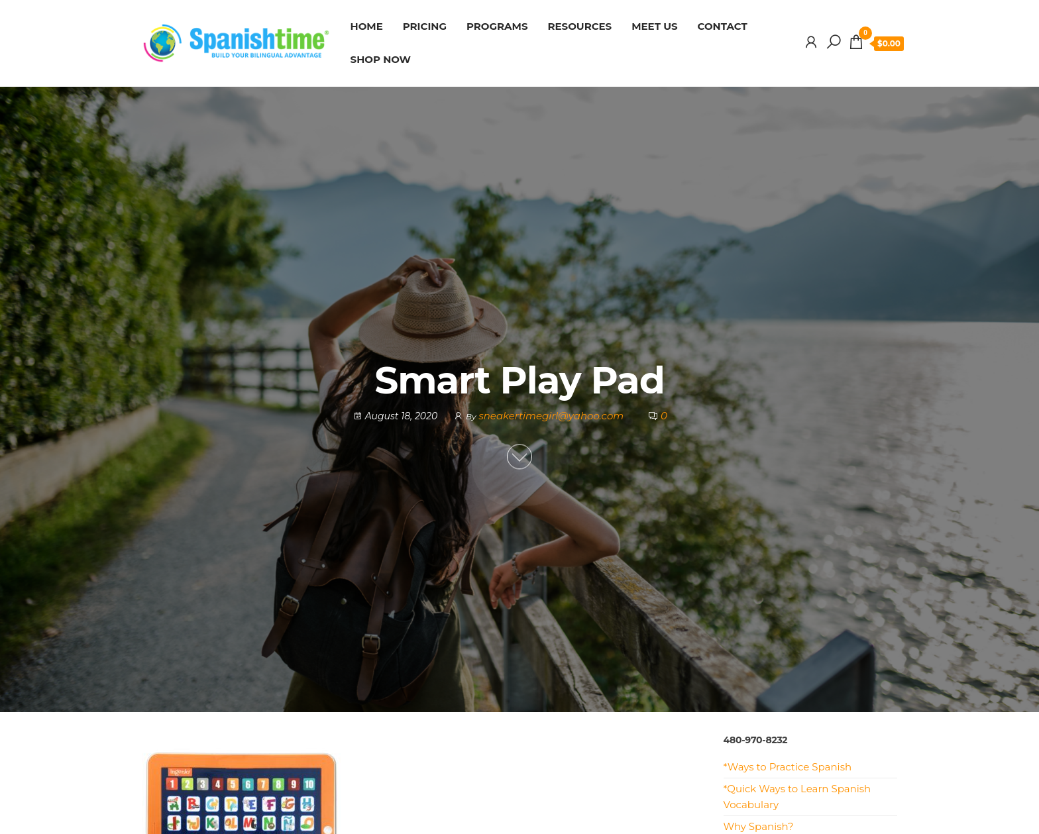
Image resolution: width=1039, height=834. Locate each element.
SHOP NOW (381, 59)
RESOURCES (580, 26)
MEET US (654, 26)
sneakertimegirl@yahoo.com (552, 415)
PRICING (425, 26)
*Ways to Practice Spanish (788, 766)
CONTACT (722, 26)
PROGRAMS (497, 26)
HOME (367, 26)
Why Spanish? (759, 826)
